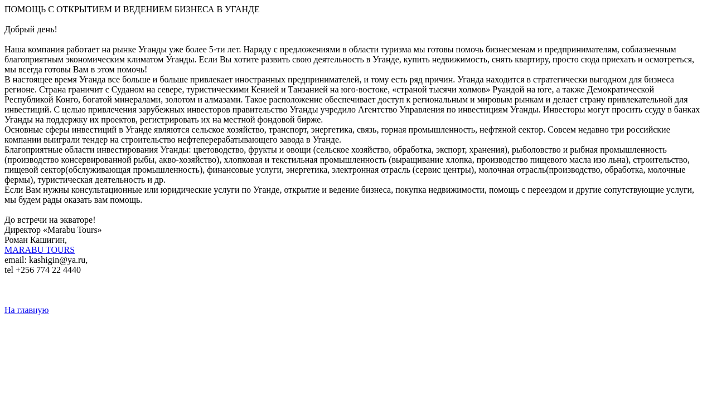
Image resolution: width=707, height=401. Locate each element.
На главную (26, 310)
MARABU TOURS (39, 250)
